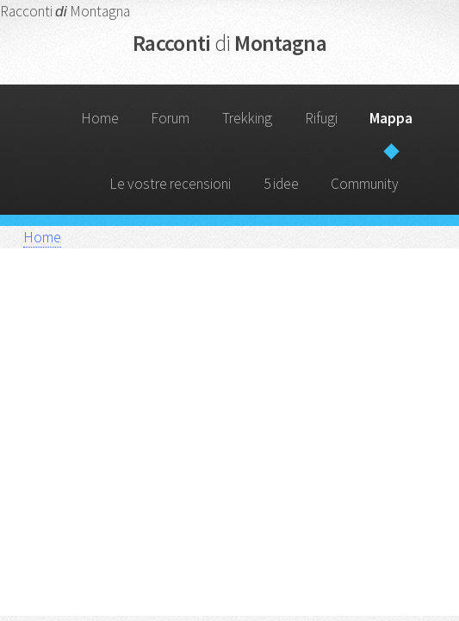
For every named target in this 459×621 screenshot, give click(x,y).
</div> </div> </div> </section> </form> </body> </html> (230, 444)
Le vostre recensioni (170, 183)
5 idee (281, 183)
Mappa (390, 118)
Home (100, 118)
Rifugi (321, 118)
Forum (170, 118)
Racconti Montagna (229, 42)
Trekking (247, 118)
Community (365, 183)
